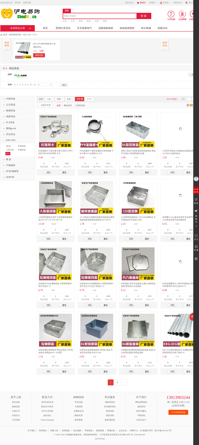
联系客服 (79, 420)
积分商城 (146, 28)
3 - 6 (21, 84)
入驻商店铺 (80, 105)
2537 (191, 230)
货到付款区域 (47, 402)
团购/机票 (78, 415)
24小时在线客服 (178, 412)
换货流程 (110, 411)
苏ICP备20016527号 (163, 430)
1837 (150, 230)
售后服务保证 (110, 406)
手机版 (167, 2)
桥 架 (6, 159)
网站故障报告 (141, 402)
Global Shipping (47, 420)
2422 (67, 163)
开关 (73, 21)
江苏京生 (10, 150)
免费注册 (27, 2)
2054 (67, 230)
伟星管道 (8, 116)
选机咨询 (141, 406)
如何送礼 (47, 415)
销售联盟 (100, 430)
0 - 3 (16, 84)
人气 (89, 99)
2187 (191, 163)
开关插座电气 (84, 28)
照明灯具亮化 (63, 28)
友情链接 (66, 430)
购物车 (143, 2)
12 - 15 (33, 84)
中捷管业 (22, 150)
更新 (79, 99)
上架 (49, 99)
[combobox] (99, 16)
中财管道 (8, 99)
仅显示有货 (46, 105)
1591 (150, 296)
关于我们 (31, 430)
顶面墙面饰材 (105, 28)
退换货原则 (110, 402)
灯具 (65, 21)
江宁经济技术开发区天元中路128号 (115, 435)
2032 (108, 230)
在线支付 (16, 415)
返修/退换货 (110, 420)
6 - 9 (27, 84)
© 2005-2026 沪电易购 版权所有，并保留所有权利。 (76, 435)
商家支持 (178, 2)
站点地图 (77, 430)
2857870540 (99, 439)
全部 (59, 105)
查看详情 (39, 55)
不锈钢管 (8, 165)
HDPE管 (8, 177)
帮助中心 (134, 430)
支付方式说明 (47, 411)
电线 (105, 21)
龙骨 (97, 21)
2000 (150, 163)
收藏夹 (153, 2)
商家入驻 (54, 430)
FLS (35, 35)
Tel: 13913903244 (138, 435)
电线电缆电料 (127, 28)
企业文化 (123, 430)
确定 (64, 85)
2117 (191, 296)
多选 (192, 74)
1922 (67, 296)
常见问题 (79, 402)
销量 (59, 99)
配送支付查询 (47, 406)
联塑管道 (8, 110)
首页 (45, 28)
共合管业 (8, 134)
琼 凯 (8, 146)
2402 (108, 362)
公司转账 (16, 420)
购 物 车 (196, 218)
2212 (108, 163)
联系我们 (43, 430)
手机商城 (88, 430)
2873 (191, 362)
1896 (108, 296)
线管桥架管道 (15, 35)
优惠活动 (162, 28)
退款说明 (110, 415)
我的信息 (130, 2)
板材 (89, 21)
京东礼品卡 (141, 420)
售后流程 (16, 402)
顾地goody (9, 128)
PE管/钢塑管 (10, 171)
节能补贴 (141, 415)
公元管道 (8, 104)
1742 (150, 362)
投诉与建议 (141, 411)
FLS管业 (8, 122)
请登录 (18, 2)
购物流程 (16, 406)
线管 (81, 21)
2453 (67, 362)
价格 (69, 99)
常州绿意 (22, 146)
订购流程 (79, 406)
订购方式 (16, 411)
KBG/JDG (27, 35)
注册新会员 (79, 411)
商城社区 (111, 430)
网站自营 (68, 105)
